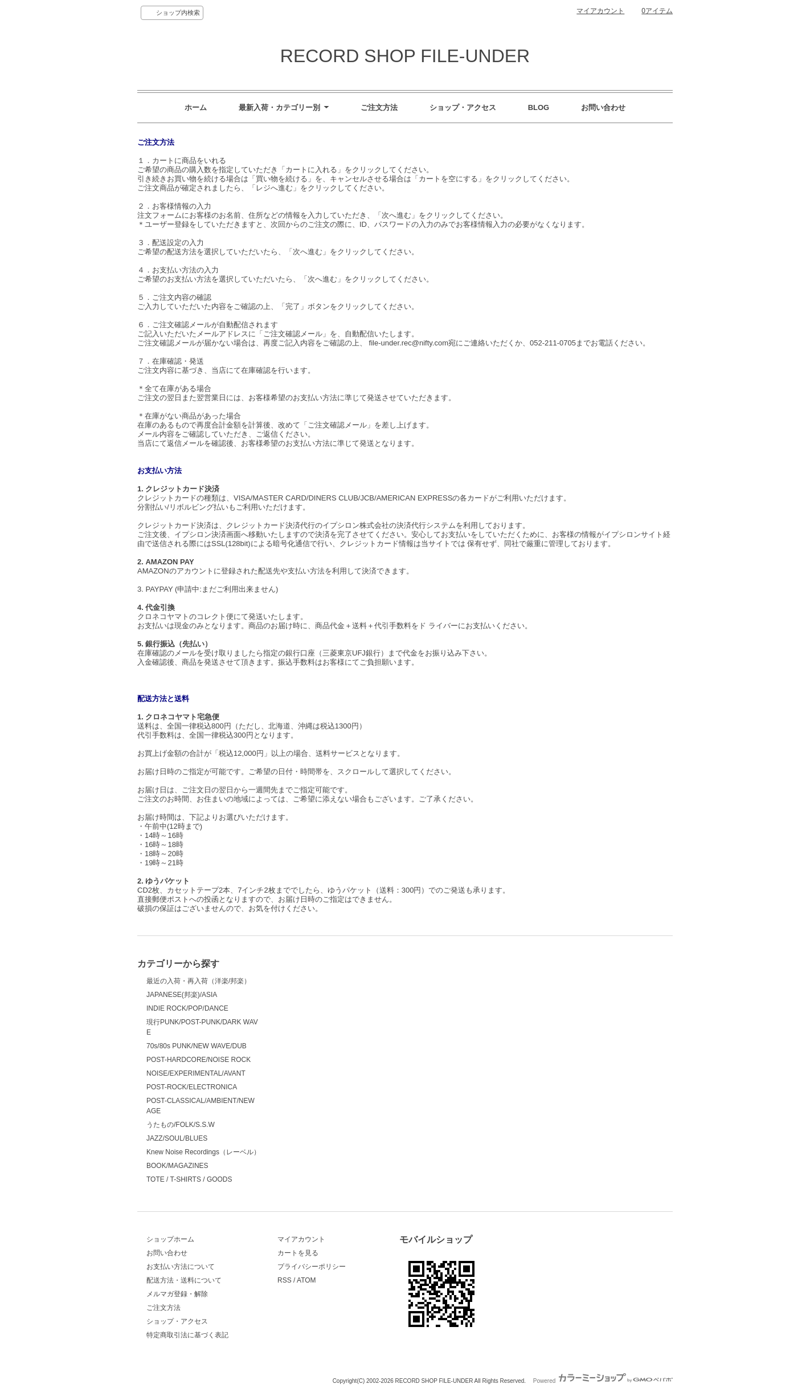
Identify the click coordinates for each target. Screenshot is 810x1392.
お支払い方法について (180, 1267)
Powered (603, 1381)
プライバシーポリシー (311, 1267)
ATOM (306, 1280)
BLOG (539, 107)
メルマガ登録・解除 (177, 1294)
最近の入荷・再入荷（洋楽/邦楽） (198, 981)
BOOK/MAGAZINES (177, 1166)
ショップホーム (170, 1239)
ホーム (196, 107)
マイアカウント (600, 11)
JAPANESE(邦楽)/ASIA (181, 995)
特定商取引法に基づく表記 (187, 1335)
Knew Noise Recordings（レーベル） (203, 1152)
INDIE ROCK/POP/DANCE (187, 1008)
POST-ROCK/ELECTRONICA (191, 1087)
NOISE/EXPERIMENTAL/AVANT (196, 1073)
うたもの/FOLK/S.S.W (180, 1125)
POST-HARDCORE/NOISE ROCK (198, 1060)
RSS (284, 1280)
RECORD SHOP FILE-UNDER (405, 56)
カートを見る (297, 1253)
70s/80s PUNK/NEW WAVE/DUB (196, 1046)
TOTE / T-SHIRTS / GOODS (189, 1179)
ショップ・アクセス (462, 107)
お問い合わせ (603, 107)
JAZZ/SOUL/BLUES (176, 1138)
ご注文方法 (379, 107)
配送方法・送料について (184, 1280)
